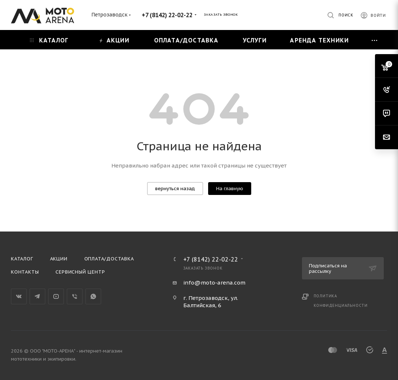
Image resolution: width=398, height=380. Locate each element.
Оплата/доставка (109, 259)
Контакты (25, 272)
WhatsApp (93, 296)
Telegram (37, 296)
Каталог (22, 259)
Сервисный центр (80, 272)
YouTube (56, 296)
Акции (59, 259)
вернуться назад (175, 188)
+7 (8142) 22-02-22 (167, 15)
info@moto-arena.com (214, 282)
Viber (75, 296)
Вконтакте (19, 296)
